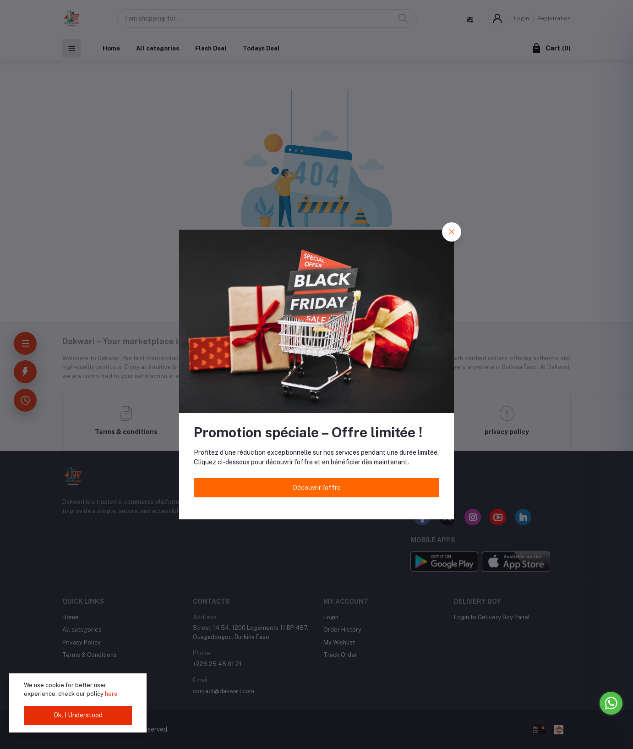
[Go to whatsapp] (611, 703)
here (111, 693)
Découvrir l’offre (317, 487)
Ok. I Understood (78, 715)
